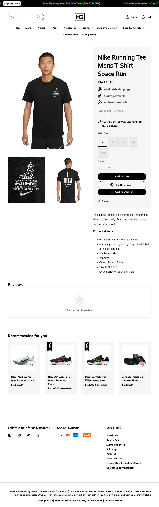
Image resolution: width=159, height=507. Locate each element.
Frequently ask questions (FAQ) (123, 463)
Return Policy (113, 440)
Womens (42, 27)
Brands (87, 27)
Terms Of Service (113, 500)
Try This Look (120, 185)
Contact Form (70, 34)
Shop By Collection (107, 27)
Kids (55, 27)
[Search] (39, 17)
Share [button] (103, 201)
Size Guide (112, 435)
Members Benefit (115, 444)
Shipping (111, 449)
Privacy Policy (95, 500)
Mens (28, 27)
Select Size (103, 133)
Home (18, 27)
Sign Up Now (17, 3)
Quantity (102, 161)
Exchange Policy (45, 500)
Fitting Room (89, 34)
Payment (111, 453)
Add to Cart (122, 176)
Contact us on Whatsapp (120, 467)
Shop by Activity (132, 27)
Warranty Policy (63, 500)
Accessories (70, 27)
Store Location (114, 458)
